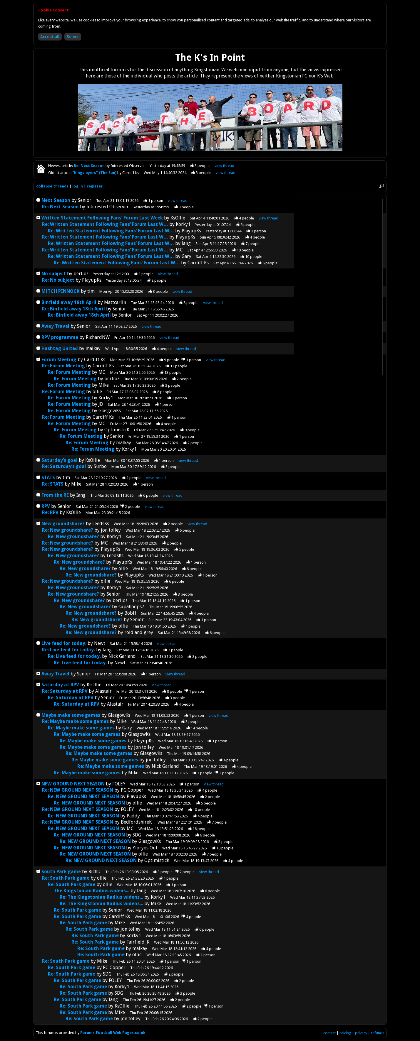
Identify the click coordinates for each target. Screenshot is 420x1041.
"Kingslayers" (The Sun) (94, 172)
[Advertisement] (338, 287)
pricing (345, 1033)
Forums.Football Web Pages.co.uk (112, 1032)
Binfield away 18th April (68, 302)
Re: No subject (58, 280)
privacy (361, 1033)
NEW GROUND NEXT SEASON (73, 784)
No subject (53, 273)
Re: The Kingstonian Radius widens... (101, 897)
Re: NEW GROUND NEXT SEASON (77, 790)
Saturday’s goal (59, 460)
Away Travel (55, 326)
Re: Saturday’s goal (64, 466)
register (95, 186)
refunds (377, 1033)
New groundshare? (63, 523)
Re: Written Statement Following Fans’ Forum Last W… (105, 224)
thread (178, 200)
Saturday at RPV (60, 684)
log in (77, 186)
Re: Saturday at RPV (65, 691)
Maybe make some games (70, 715)
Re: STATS (52, 484)
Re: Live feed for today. (69, 650)
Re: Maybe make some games (75, 721)
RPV (46, 506)
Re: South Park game (65, 878)
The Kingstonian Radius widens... (91, 890)
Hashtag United (59, 348)
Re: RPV (51, 512)
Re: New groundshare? (67, 530)
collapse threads (52, 186)
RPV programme (59, 337)
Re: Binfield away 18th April (73, 309)
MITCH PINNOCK (60, 291)
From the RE (55, 495)
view (224, 165)
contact (329, 1033)
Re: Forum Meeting (63, 366)
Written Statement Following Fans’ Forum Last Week (102, 218)
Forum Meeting (58, 359)
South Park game (61, 871)
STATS (48, 477)
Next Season (55, 200)
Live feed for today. (64, 643)
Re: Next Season (90, 165)
